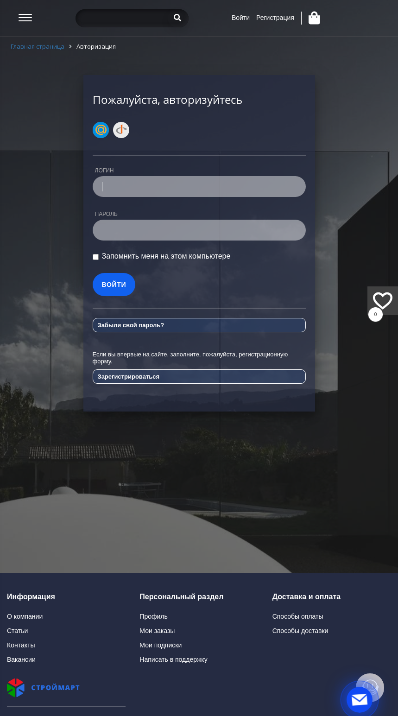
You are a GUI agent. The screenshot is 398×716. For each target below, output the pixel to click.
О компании (25, 616)
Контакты (21, 645)
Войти (241, 17)
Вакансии (21, 659)
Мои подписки (160, 645)
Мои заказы (157, 630)
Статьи (17, 630)
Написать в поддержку (173, 659)
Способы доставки (300, 630)
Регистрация (275, 17)
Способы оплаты (297, 616)
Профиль (153, 616)
